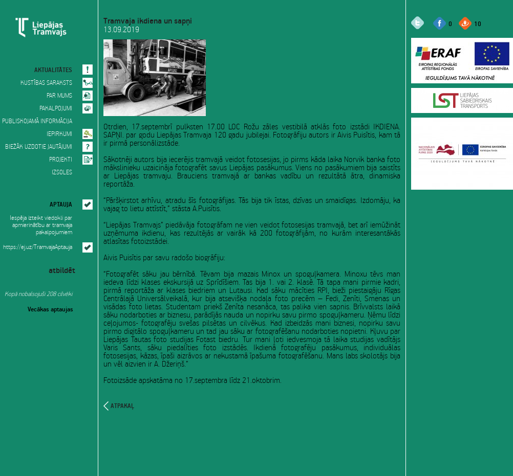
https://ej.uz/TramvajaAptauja (37, 247)
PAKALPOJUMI (55, 109)
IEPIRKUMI (59, 134)
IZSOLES (62, 172)
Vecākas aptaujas (50, 308)
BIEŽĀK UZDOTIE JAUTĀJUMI (38, 147)
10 (477, 23)
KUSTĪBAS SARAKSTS (46, 83)
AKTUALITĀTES (53, 69)
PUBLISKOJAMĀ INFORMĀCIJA (37, 121)
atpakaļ (122, 406)
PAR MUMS (59, 96)
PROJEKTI (60, 160)
